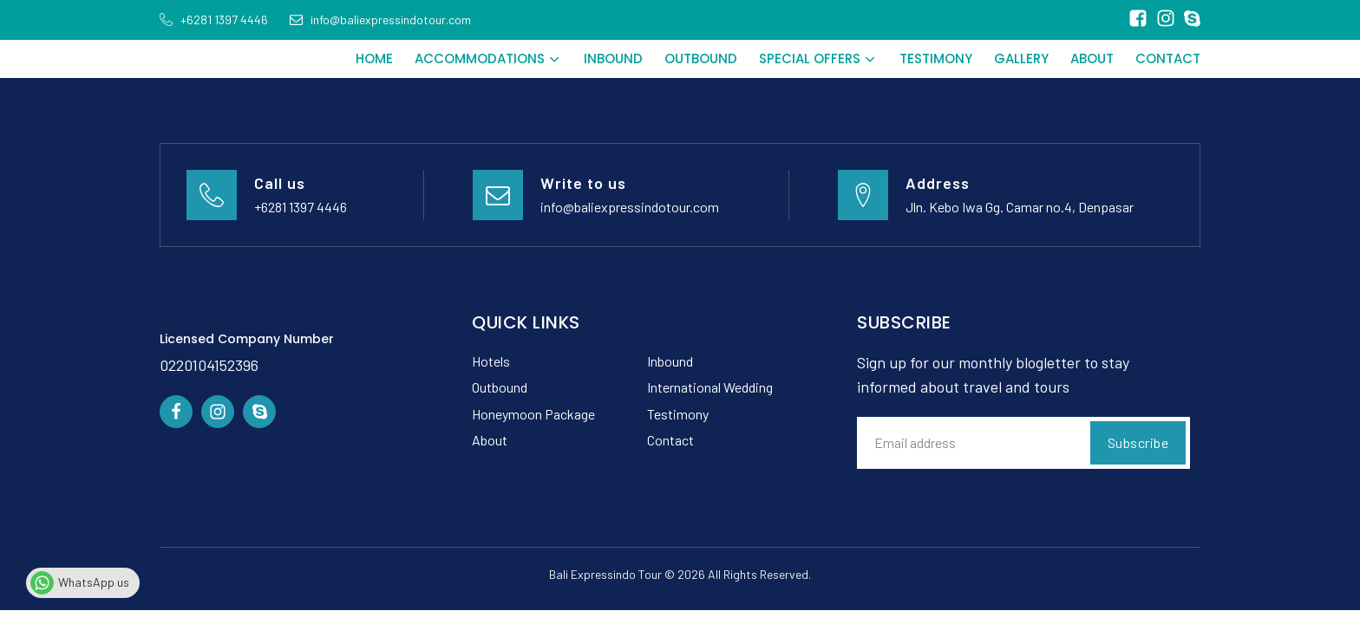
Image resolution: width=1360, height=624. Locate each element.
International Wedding (710, 387)
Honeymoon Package (533, 414)
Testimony (935, 58)
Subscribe (1138, 442)
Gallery (1021, 58)
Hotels (491, 361)
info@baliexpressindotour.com (629, 206)
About (1092, 58)
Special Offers (818, 58)
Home (374, 58)
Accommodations (488, 58)
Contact (1167, 58)
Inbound (613, 58)
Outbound (700, 58)
